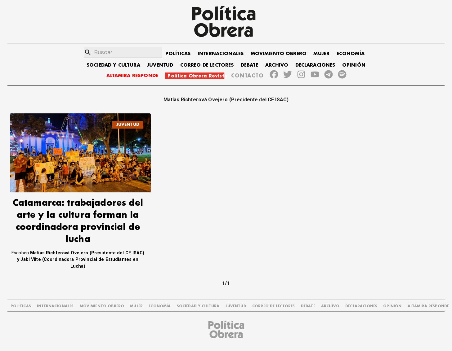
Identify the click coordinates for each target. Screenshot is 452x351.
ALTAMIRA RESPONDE (132, 75)
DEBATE (249, 65)
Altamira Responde (428, 306)
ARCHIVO (276, 65)
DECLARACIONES (315, 65)
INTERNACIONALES (221, 53)
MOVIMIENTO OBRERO (279, 53)
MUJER (321, 53)
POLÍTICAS (177, 53)
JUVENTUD (160, 65)
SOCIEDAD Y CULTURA (113, 65)
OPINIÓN (353, 65)
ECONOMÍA (351, 53)
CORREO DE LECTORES (207, 65)
